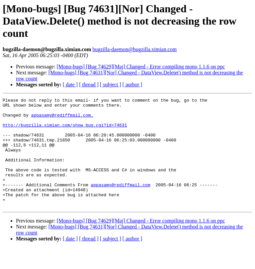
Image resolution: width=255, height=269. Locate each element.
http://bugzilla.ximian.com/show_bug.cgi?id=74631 (65, 131)
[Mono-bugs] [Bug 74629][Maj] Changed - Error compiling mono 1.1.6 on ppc (141, 66)
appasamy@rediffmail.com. (62, 119)
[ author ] (132, 84)
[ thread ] (89, 84)
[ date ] (70, 84)
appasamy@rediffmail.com (120, 203)
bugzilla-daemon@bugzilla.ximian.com (134, 49)
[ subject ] (110, 84)
